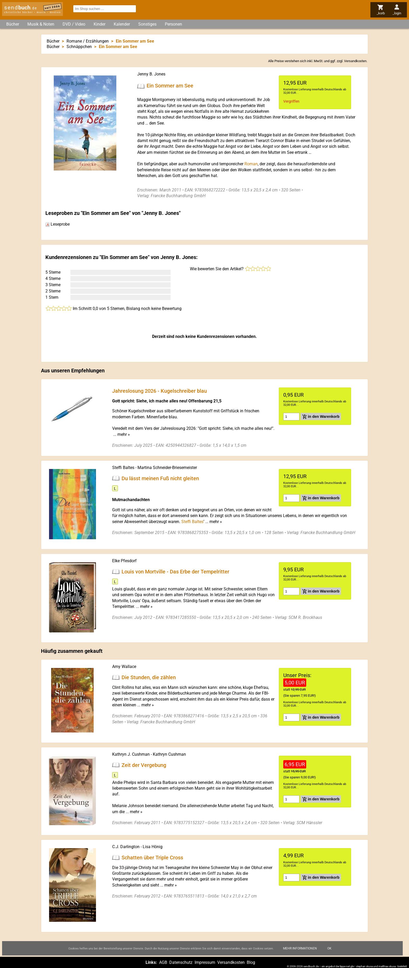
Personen (173, 24)
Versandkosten (355, 61)
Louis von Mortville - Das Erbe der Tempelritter (175, 571)
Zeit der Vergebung (144, 765)
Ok (329, 948)
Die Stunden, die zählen (149, 677)
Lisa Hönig (153, 846)
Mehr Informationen (300, 948)
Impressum (205, 962)
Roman (251, 163)
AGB (163, 962)
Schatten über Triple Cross (152, 857)
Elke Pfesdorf (124, 560)
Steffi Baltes (123, 467)
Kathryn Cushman (169, 754)
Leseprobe (57, 224)
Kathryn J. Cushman (131, 754)
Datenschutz (181, 962)
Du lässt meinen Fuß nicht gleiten (160, 478)
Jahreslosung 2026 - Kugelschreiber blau (159, 391)
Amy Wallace (124, 666)
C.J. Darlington (126, 846)
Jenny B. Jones (151, 74)
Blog (251, 962)
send (20, 7)
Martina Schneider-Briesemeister (167, 467)
